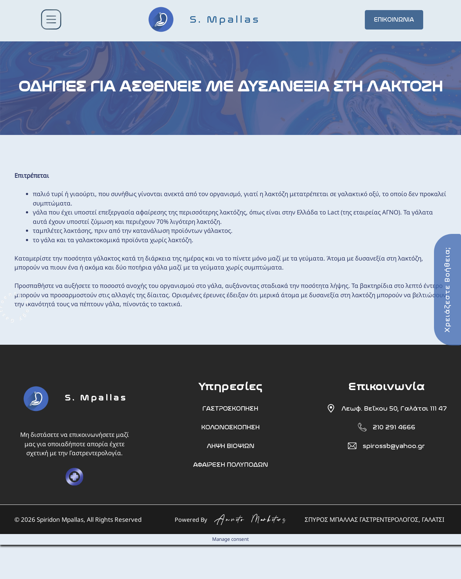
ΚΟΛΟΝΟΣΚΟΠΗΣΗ (230, 427)
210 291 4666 (394, 427)
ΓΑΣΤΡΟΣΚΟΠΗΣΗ (230, 408)
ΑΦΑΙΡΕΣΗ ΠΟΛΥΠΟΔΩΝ (230, 464)
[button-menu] (51, 21)
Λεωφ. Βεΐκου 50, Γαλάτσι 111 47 (394, 408)
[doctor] (74, 477)
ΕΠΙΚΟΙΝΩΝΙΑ (394, 19)
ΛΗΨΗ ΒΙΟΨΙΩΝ (230, 445)
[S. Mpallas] (223, 19)
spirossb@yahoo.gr (394, 445)
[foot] (36, 414)
